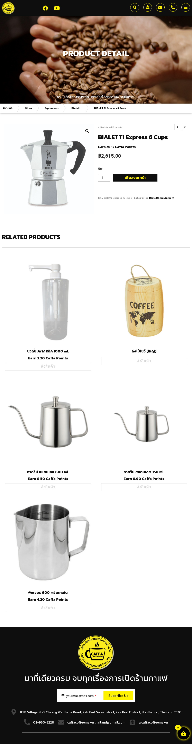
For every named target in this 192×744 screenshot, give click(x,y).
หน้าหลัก (7, 108)
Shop (28, 108)
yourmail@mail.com (81, 695)
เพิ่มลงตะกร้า (135, 177)
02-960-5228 (43, 722)
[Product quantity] (104, 178)
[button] (134, 7)
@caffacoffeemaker (153, 722)
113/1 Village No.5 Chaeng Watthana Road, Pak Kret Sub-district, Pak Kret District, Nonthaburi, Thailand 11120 (100, 712)
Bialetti (76, 108)
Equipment (52, 108)
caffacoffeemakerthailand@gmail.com (96, 722)
